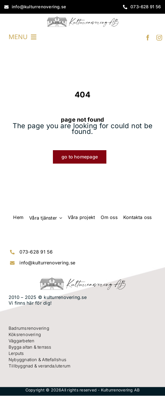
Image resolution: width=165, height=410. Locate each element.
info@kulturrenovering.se (47, 263)
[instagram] (159, 38)
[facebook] (148, 38)
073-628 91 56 (36, 252)
